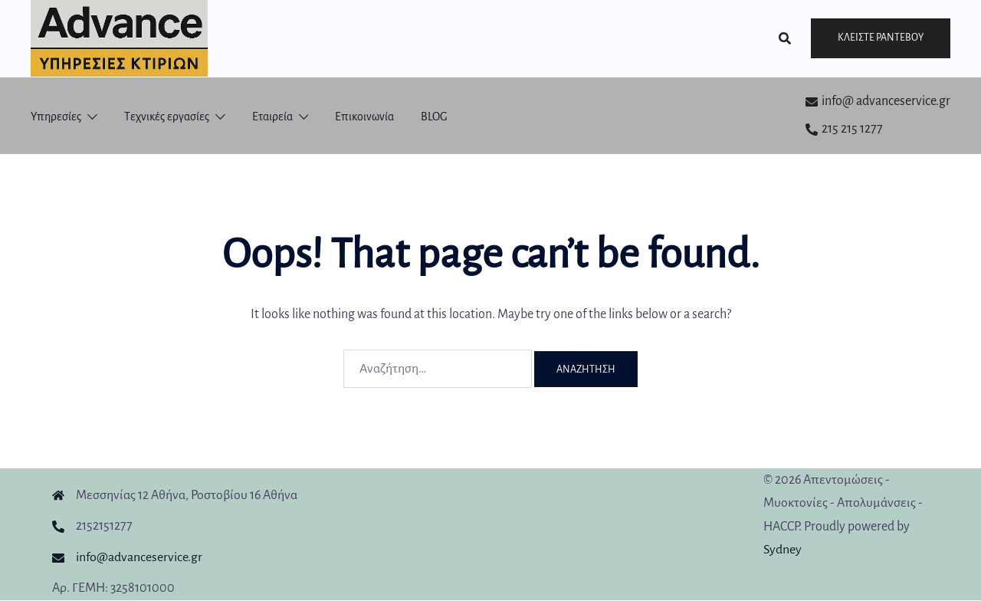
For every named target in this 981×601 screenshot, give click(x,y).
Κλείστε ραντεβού (881, 37)
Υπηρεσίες (56, 116)
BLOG (434, 116)
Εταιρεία (272, 116)
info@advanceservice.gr (139, 558)
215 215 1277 (844, 129)
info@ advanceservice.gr (877, 101)
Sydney (782, 550)
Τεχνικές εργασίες (166, 116)
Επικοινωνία (364, 116)
